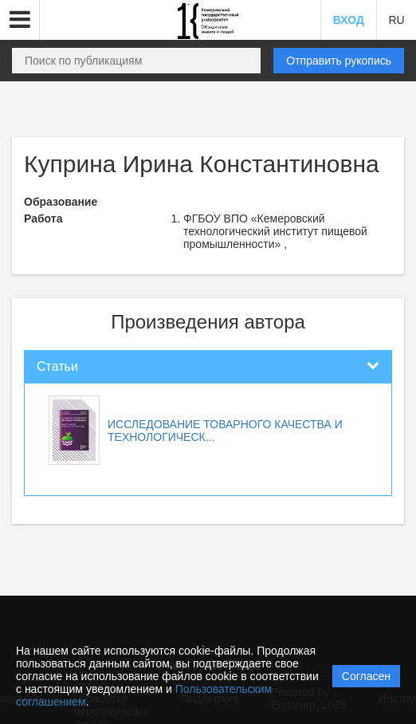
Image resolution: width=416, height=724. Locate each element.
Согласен (366, 676)
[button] (20, 20)
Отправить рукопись (338, 60)
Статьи (57, 366)
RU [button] (396, 20)
